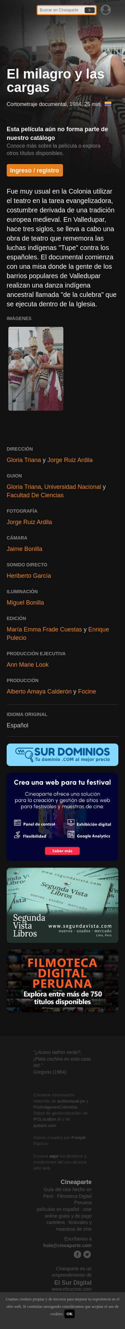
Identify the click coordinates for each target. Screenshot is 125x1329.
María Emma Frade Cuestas (44, 629)
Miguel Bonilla (25, 602)
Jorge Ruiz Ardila (70, 460)
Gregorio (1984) (49, 1072)
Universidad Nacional (72, 486)
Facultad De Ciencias (35, 495)
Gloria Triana (24, 460)
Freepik (78, 1137)
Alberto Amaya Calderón (39, 691)
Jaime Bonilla (24, 549)
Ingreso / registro (34, 170)
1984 (76, 104)
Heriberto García (29, 575)
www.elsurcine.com (72, 1289)
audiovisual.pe (71, 1101)
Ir (90, 10)
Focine (87, 691)
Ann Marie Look (28, 664)
